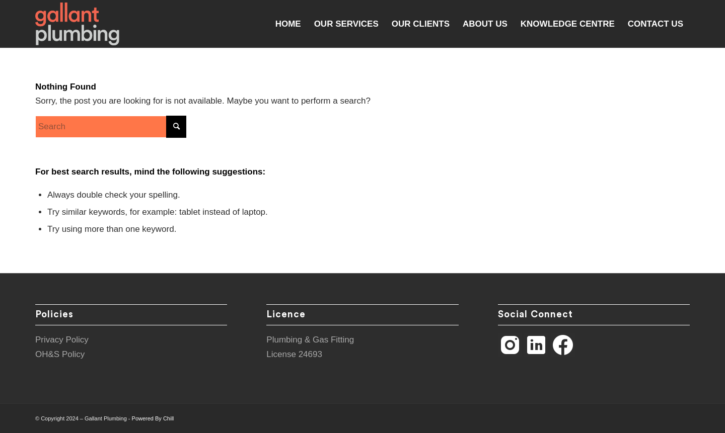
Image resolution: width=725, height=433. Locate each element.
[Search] (110, 127)
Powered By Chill (153, 418)
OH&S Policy (60, 354)
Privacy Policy (62, 339)
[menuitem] (288, 24)
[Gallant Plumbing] (77, 24)
